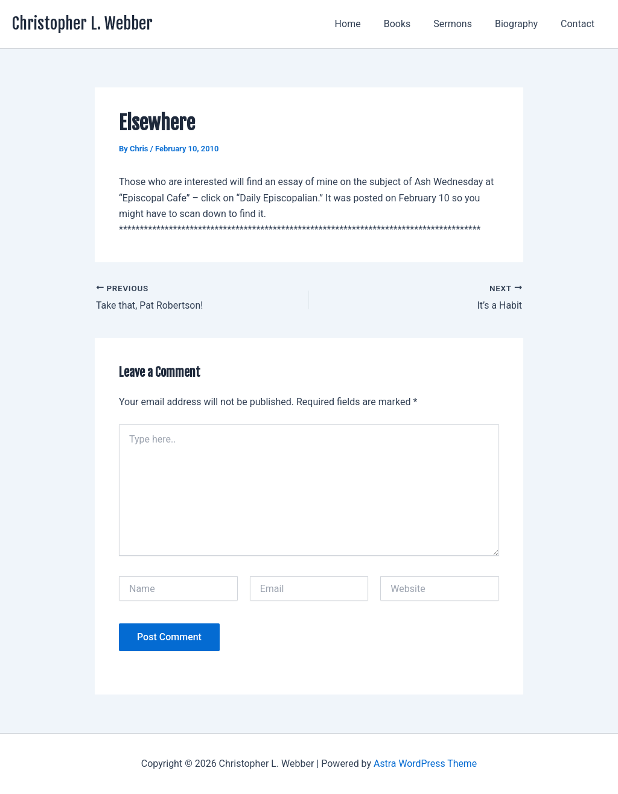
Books (410, 24)
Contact (579, 24)
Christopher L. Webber (82, 23)
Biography (521, 24)
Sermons (461, 24)
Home (364, 24)
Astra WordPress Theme (425, 763)
